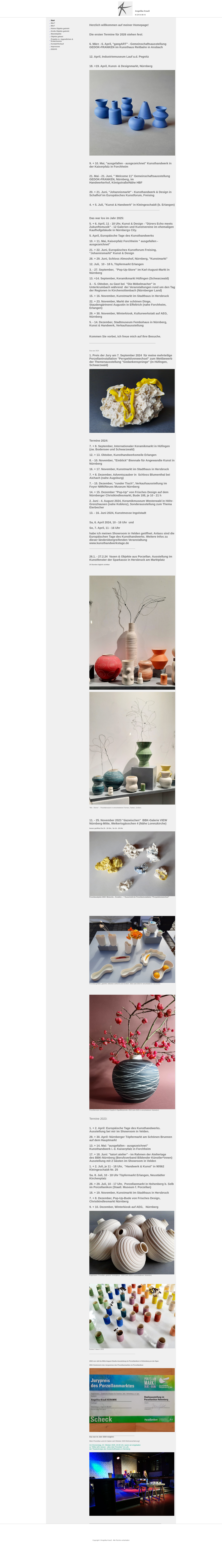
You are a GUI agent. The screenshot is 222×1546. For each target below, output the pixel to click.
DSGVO (54, 49)
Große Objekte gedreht (60, 31)
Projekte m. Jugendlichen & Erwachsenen (62, 40)
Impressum (55, 47)
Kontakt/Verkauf (57, 44)
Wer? (53, 23)
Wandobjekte (56, 34)
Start (53, 20)
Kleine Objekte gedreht (60, 29)
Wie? (53, 26)
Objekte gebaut (57, 37)
